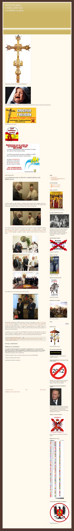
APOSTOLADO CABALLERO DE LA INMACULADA (14, 8)
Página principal (54, 177)
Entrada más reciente (9, 389)
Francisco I (38, 338)
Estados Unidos (33, 338)
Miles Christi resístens (56, 186)
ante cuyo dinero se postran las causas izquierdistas (31, 325)
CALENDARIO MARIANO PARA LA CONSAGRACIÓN (58, 179)
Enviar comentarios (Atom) (15, 391)
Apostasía (18, 338)
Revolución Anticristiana (13, 340)
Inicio (26, 389)
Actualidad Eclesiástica (13, 338)
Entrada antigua (43, 389)
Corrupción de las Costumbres (25, 338)
